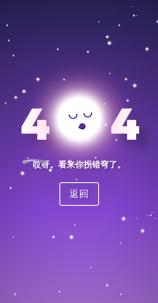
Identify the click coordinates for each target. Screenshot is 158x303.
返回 (79, 193)
